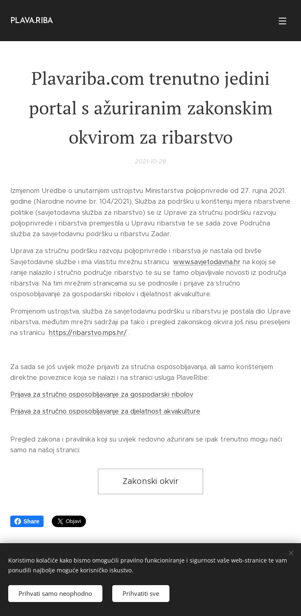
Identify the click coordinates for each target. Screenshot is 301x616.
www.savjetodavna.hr (207, 261)
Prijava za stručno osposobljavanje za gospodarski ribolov (101, 394)
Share (26, 521)
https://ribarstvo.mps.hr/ (88, 332)
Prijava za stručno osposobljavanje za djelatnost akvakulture (105, 411)
